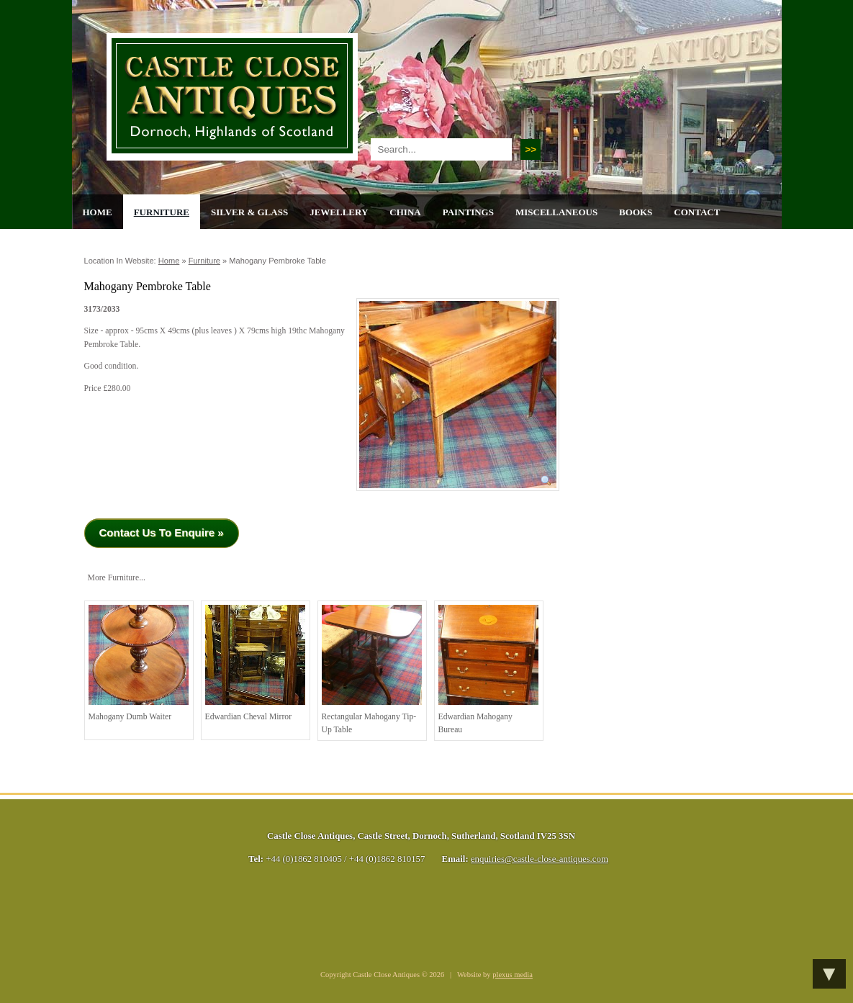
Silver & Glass (249, 212)
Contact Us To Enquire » (161, 532)
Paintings (468, 212)
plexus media (512, 975)
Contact (697, 212)
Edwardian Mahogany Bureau (488, 669)
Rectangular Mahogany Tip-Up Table (372, 669)
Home (97, 212)
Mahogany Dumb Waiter (139, 663)
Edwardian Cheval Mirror (255, 663)
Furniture (161, 212)
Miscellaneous (556, 212)
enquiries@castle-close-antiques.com (539, 859)
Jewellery (339, 212)
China (404, 212)
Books (635, 212)
